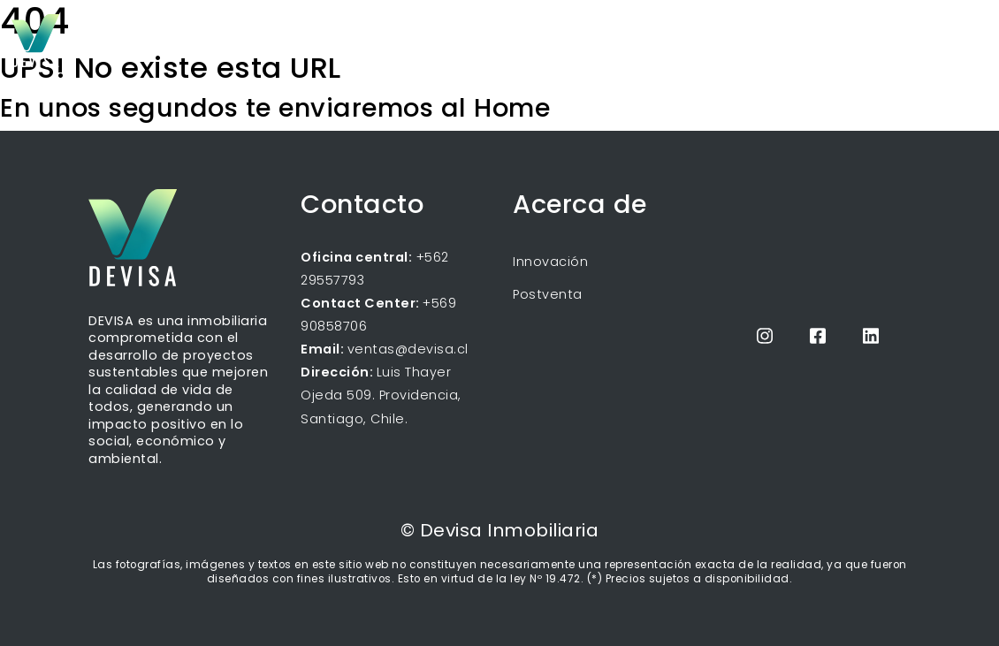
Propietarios (848, 39)
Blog (761, 39)
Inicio (562, 39)
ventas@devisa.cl (408, 349)
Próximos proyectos (663, 39)
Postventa (548, 294)
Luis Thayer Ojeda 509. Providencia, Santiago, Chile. (381, 395)
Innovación (550, 261)
